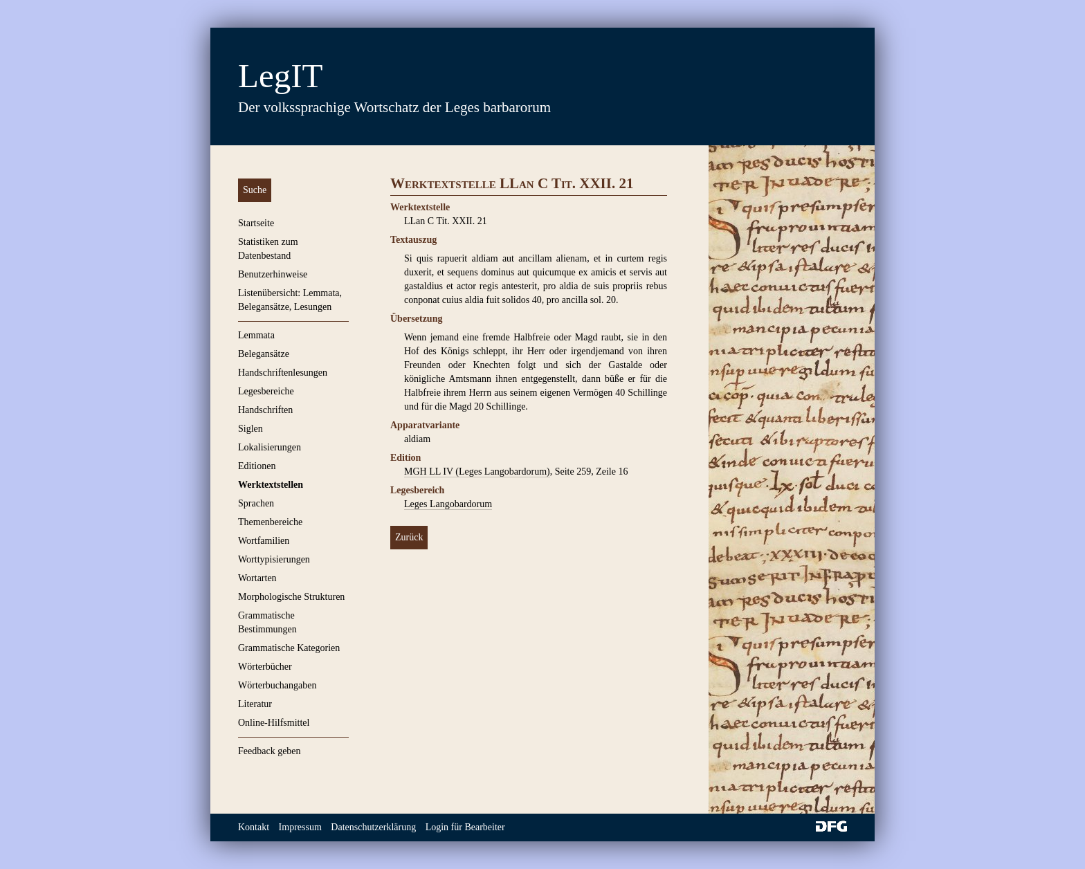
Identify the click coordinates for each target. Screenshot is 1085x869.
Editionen (256, 466)
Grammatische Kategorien (289, 648)
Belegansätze (263, 354)
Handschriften (265, 410)
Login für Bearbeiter (465, 827)
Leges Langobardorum (448, 504)
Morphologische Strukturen (291, 597)
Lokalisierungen (269, 447)
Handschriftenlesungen (282, 372)
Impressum (300, 827)
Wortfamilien (263, 541)
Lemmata (256, 335)
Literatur (255, 704)
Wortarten (257, 578)
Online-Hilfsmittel (273, 722)
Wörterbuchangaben (277, 685)
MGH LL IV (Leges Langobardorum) (477, 471)
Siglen (250, 428)
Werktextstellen (270, 484)
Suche (254, 190)
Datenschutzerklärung (373, 827)
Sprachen (256, 503)
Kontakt (253, 827)
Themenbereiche (270, 522)
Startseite (256, 223)
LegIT (280, 76)
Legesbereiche (266, 391)
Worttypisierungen (274, 559)
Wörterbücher (265, 666)
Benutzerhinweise (272, 274)
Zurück (409, 537)
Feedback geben (269, 751)
